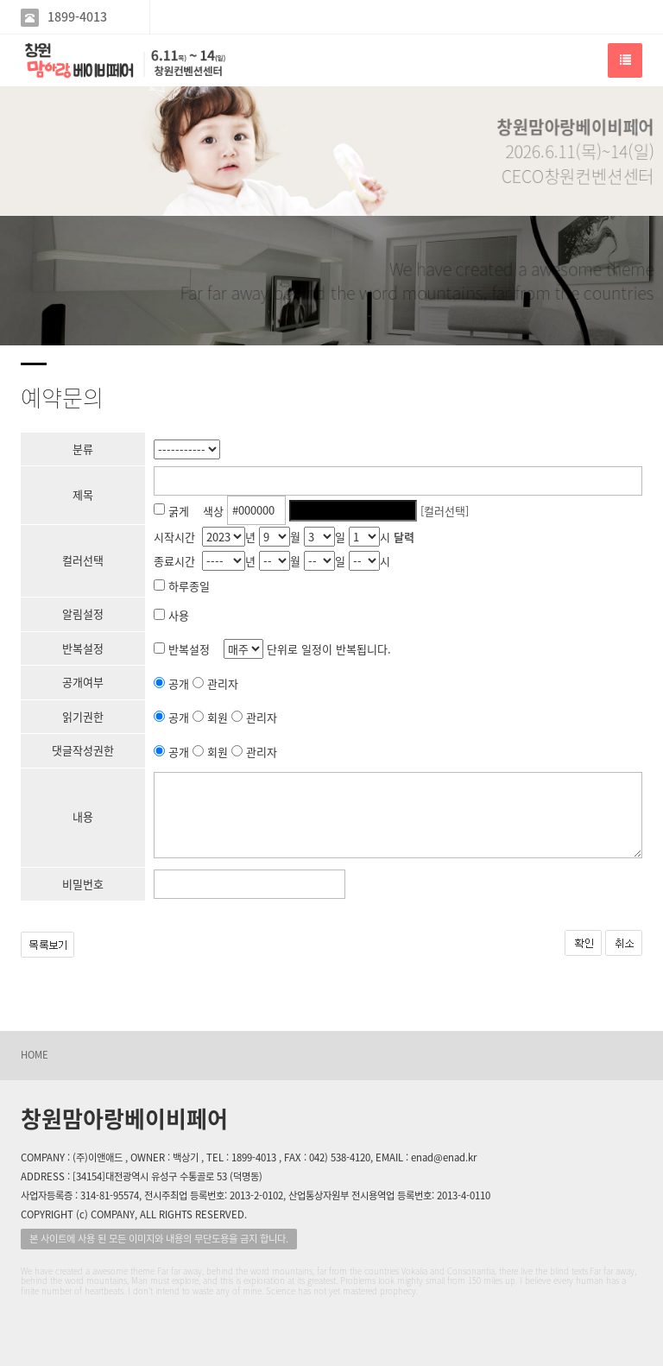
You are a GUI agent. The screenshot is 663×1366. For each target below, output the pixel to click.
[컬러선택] (444, 510)
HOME (34, 1054)
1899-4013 (77, 17)
